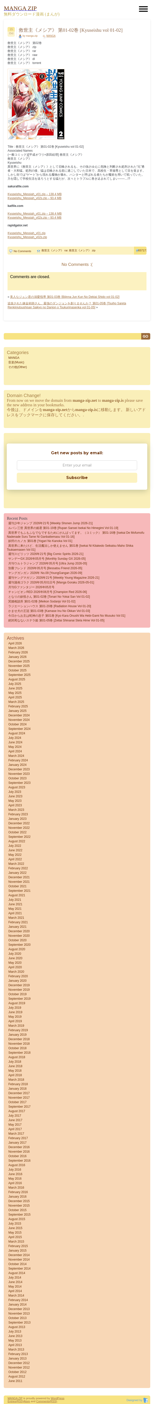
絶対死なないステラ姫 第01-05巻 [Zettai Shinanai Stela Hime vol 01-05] (56, 620)
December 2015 (19, 1201)
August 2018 (16, 1057)
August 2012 (16, 1376)
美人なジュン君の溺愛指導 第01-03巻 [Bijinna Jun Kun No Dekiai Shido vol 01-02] (65, 297)
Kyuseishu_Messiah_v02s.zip (27, 237)
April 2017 (15, 1129)
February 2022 (18, 868)
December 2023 (19, 769)
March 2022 (16, 864)
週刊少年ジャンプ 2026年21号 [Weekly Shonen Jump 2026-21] (50, 523)
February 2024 (18, 760)
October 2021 (17, 886)
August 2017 (16, 1111)
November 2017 (19, 1097)
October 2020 (17, 940)
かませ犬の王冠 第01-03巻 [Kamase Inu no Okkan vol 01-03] (49, 611)
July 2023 (14, 792)
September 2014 (19, 1268)
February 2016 (18, 1192)
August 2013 (16, 1327)
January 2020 (17, 980)
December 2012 (19, 1363)
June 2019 (15, 1012)
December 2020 (19, 931)
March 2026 (16, 648)
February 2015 (18, 1246)
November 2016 (19, 1151)
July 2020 (14, 953)
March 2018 (16, 1079)
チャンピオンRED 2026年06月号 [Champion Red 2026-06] (47, 592)
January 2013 (17, 1358)
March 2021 (16, 918)
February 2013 (18, 1354)
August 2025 (16, 679)
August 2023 (16, 787)
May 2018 (15, 1070)
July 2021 (14, 900)
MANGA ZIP (15, 1398)
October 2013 (17, 1318)
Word (54, 1398)
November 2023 (19, 774)
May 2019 (15, 1016)
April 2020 (15, 967)
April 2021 (15, 913)
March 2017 (16, 1133)
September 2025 (19, 675)
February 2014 (18, 1300)
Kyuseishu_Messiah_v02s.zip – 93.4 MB (34, 198)
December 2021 (19, 877)
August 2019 (16, 1003)
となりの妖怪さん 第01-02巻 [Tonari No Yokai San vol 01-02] (49, 596)
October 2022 (17, 832)
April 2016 (15, 1183)
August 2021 (16, 895)
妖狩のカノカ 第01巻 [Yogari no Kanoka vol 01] (40, 541)
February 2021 (18, 922)
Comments (43, 1401)
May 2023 (15, 801)
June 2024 (15, 742)
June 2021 (15, 904)
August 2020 (16, 949)
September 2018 (19, 1052)
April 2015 (15, 1237)
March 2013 (16, 1349)
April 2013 (15, 1345)
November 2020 (19, 935)
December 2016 (19, 1147)
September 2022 (19, 837)
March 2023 (16, 810)
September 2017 (19, 1106)
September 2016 (19, 1160)
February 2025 (18, 706)
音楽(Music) (16, 362)
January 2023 (17, 819)
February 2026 (18, 652)
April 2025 (15, 697)
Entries (12, 1401)
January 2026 (17, 657)
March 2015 (16, 1241)
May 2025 (15, 693)
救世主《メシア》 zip (82, 250)
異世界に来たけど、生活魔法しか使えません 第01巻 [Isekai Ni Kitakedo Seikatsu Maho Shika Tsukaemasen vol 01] (70, 547)
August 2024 (16, 733)
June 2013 (15, 1336)
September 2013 (19, 1322)
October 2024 (17, 724)
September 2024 (19, 729)
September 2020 (19, 944)
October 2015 (17, 1210)
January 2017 (17, 1142)
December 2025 (19, 661)
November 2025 (19, 666)
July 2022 (14, 846)
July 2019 (14, 1007)
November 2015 (19, 1205)
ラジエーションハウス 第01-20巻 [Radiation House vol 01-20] (49, 606)
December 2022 (19, 823)
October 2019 (17, 994)
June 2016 (15, 1174)
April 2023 (15, 805)
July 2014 (14, 1277)
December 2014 (19, 1255)
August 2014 (16, 1273)
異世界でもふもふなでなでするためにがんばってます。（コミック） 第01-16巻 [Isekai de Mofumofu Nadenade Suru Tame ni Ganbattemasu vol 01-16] (75, 534)
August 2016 (16, 1165)
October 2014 (17, 1264)
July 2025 (14, 684)
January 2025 (17, 711)
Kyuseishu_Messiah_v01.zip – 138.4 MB (35, 194)
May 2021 (15, 909)
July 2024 (14, 738)
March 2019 (16, 1025)
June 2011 (15, 1381)
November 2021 (19, 882)
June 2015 (15, 1228)
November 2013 (19, 1313)
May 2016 (15, 1178)
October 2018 (17, 1048)
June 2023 (15, 796)
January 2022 (17, 873)
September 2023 (19, 783)
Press (60, 1398)
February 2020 (18, 976)
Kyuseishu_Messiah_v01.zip (26, 233)
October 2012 (17, 1372)
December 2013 (19, 1309)
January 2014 (17, 1304)
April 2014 (15, 1291)
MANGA (51, 35)
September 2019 (19, 998)
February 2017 (18, 1138)
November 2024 (19, 720)
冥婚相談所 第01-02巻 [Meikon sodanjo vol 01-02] (41, 601)
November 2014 (19, 1259)
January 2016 (17, 1196)
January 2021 (17, 927)
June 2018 (15, 1066)
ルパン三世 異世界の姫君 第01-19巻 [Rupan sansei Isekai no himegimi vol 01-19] (63, 528)
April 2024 (15, 751)
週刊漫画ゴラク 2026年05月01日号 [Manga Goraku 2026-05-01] (51, 582)
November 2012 (19, 1367)
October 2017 (17, 1102)
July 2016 (14, 1169)
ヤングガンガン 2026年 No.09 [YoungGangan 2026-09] (45, 573)
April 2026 (15, 643)
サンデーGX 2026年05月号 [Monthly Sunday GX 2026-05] (47, 558)
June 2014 (15, 1282)
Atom (27, 1401)
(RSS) (20, 1401)
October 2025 (17, 670)
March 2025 (16, 702)
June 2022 (15, 850)
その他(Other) (17, 367)
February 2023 (18, 814)
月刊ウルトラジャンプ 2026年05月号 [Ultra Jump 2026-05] (47, 563)
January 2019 (17, 1034)
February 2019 (18, 1030)
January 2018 (17, 1088)
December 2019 (19, 985)
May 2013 (15, 1340)
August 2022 (16, 841)
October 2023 (17, 778)
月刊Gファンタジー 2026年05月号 (31, 587)
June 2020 (15, 958)
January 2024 (17, 765)
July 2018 (14, 1061)
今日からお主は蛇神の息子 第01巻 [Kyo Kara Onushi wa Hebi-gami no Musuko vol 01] (66, 615)
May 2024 (15, 747)
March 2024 (16, 756)
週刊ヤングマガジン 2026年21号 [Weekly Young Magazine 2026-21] (53, 577)
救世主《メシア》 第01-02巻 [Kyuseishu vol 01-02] (70, 30)
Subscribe (77, 477)
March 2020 (16, 971)
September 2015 (19, 1214)
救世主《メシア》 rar (55, 250)
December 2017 (19, 1093)
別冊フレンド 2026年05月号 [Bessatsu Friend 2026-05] (45, 568)
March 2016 (16, 1187)
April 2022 (15, 859)
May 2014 (15, 1286)
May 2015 (15, 1232)
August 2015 (16, 1219)
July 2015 (14, 1223)
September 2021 (19, 891)
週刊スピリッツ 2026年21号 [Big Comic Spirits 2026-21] (45, 554)
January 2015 (17, 1250)
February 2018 (18, 1084)
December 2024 (19, 715)
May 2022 (15, 855)
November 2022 (19, 828)
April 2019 (15, 1021)
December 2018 (19, 1039)
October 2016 (17, 1156)
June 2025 (15, 688)
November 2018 (19, 1043)
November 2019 (19, 989)
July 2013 (14, 1331)
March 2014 (16, 1295)
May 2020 (15, 962)
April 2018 (15, 1075)
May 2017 (15, 1124)
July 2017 (14, 1115)
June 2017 (15, 1120)
